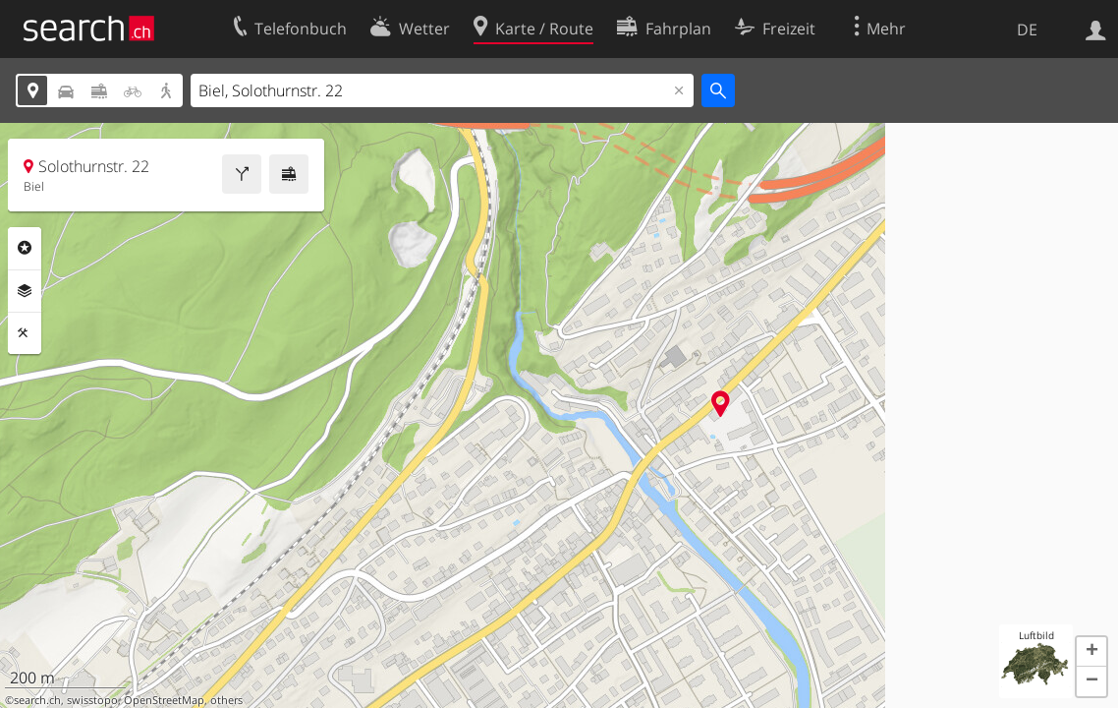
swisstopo (92, 700)
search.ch (37, 700)
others (226, 700)
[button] (1091, 652)
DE (1027, 29)
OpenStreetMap (164, 700)
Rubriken (24, 247)
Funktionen (24, 333)
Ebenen (24, 291)
